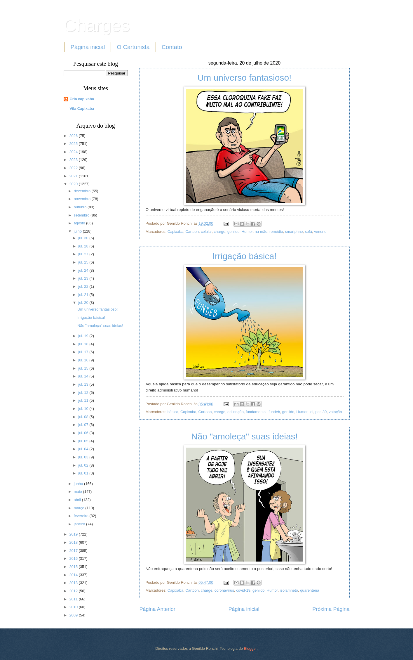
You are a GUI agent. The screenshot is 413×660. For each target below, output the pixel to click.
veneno (320, 231)
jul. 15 (83, 368)
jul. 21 (83, 294)
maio (78, 491)
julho (78, 231)
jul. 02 (83, 465)
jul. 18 (83, 344)
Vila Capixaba (82, 108)
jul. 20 (83, 302)
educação (235, 412)
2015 (74, 566)
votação (335, 412)
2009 (74, 615)
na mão (261, 231)
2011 (74, 599)
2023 (74, 159)
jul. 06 (83, 433)
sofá (308, 231)
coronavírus (224, 590)
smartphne (294, 231)
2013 (74, 583)
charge (219, 231)
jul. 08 (83, 417)
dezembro (83, 191)
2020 (74, 184)
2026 (74, 136)
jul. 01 (83, 473)
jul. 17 (83, 352)
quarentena (309, 590)
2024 (74, 152)
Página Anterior (157, 609)
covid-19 (243, 590)
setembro (82, 215)
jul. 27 (83, 254)
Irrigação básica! (244, 256)
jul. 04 (83, 449)
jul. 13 (83, 384)
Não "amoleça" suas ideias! (244, 436)
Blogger (250, 648)
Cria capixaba (82, 99)
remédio (276, 231)
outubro (81, 207)
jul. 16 (83, 360)
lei (311, 412)
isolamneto (289, 590)
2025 (74, 143)
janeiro (80, 524)
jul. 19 (83, 336)
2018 (74, 542)
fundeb (274, 412)
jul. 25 (83, 262)
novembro (83, 199)
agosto (80, 223)
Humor (247, 231)
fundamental (256, 412)
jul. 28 (83, 246)
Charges (97, 25)
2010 (74, 607)
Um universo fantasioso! (245, 77)
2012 (74, 591)
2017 (74, 550)
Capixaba (175, 231)
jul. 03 (83, 457)
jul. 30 (83, 238)
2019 (74, 534)
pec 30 (321, 412)
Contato (172, 47)
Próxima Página (330, 609)
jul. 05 (83, 441)
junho (79, 483)
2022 (74, 168)
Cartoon (192, 231)
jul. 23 (83, 278)
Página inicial (88, 47)
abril (78, 500)
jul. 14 (83, 376)
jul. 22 (83, 286)
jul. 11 (83, 400)
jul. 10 (83, 408)
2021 (74, 176)
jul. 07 (83, 424)
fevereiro (82, 516)
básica (173, 412)
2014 (74, 575)
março (79, 508)
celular (206, 231)
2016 (74, 558)
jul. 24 (83, 270)
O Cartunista (133, 47)
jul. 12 (83, 392)
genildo (233, 231)
